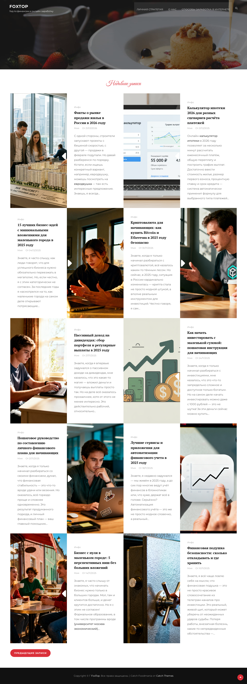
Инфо (77, 107)
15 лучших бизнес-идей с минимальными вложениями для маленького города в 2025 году (37, 235)
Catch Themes (164, 675)
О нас (171, 8)
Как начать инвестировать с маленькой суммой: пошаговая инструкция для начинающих (207, 342)
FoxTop (19, 6)
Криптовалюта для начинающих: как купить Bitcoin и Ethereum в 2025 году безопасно (148, 232)
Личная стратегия (149, 8)
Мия (76, 128)
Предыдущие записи (31, 653)
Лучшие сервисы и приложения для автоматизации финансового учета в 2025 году (149, 452)
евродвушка (83, 184)
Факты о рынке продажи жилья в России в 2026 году (90, 117)
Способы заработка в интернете (205, 8)
